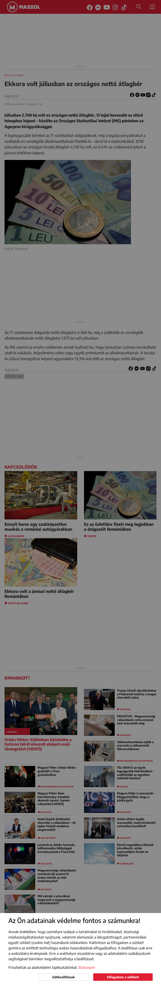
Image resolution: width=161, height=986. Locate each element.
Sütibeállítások (63, 977)
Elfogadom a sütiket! (123, 977)
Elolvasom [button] (87, 967)
